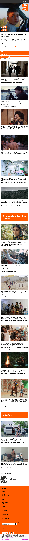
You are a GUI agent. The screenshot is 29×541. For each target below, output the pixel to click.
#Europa (20, 82)
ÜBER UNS (4, 488)
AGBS (3, 503)
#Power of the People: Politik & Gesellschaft (8, 244)
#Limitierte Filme (16, 205)
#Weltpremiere (9, 82)
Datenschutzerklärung (9, 537)
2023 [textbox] (2, 51)
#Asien (10, 245)
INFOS (3, 499)
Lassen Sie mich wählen (5, 539)
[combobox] (14, 51)
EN (23, 1)
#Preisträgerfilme (4, 82)
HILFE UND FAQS (5, 502)
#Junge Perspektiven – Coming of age (14, 467)
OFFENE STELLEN (5, 495)
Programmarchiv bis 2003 (15, 45)
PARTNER (4, 494)
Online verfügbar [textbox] (5, 56)
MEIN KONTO (4, 510)
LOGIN (3, 513)
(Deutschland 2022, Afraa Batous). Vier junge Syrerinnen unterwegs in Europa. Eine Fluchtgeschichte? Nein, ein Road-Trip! (14, 439)
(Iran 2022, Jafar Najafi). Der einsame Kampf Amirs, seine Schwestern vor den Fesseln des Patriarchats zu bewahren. (14, 241)
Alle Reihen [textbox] (3, 53)
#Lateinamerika (11, 347)
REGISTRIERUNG (5, 514)
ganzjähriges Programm (14, 46)
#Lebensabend (3, 207)
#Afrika (16, 296)
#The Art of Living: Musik (5, 132)
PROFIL (3, 491)
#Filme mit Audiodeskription (18, 376)
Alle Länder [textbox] (4, 54)
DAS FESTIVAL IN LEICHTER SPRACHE (9, 492)
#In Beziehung (21, 205)
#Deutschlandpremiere (20, 132)
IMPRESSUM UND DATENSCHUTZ (8, 505)
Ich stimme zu (25, 539)
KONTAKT (4, 506)
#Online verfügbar (16, 82)
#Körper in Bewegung (17, 404)
